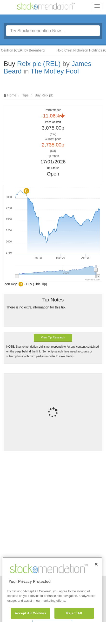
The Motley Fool (55, 71)
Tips (25, 95)
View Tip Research (53, 337)
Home (11, 95)
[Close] (96, 568)
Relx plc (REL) (38, 63)
